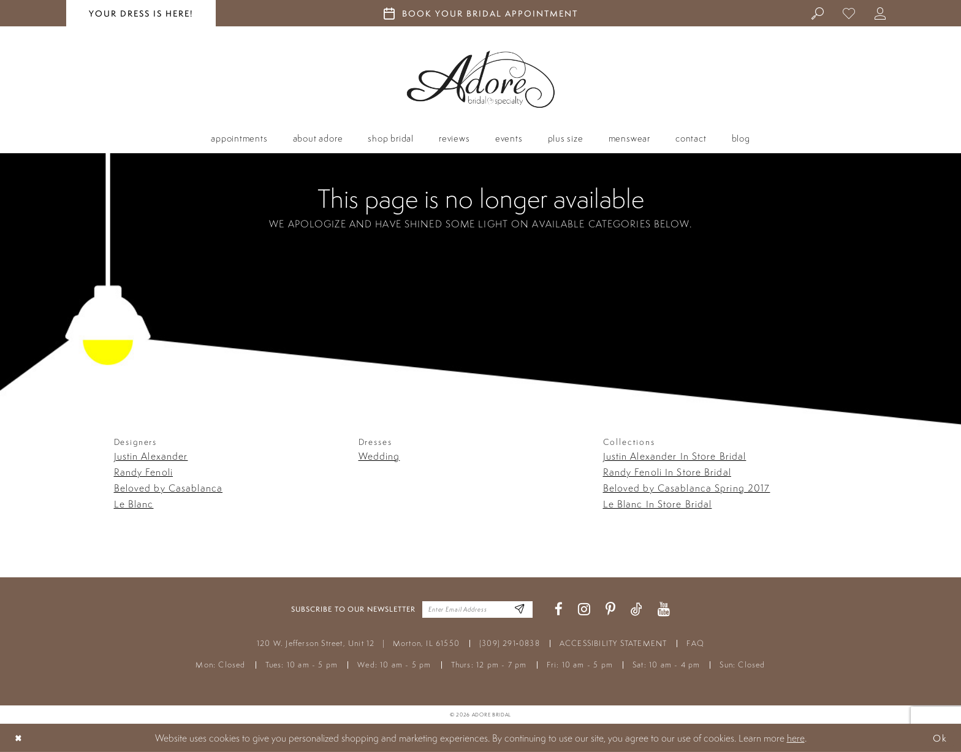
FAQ (695, 643)
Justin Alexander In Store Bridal (674, 456)
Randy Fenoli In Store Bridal (667, 472)
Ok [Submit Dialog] (940, 737)
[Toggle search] (818, 13)
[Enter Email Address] (518, 609)
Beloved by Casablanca (168, 488)
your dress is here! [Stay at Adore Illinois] (141, 13)
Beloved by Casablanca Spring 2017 (686, 488)
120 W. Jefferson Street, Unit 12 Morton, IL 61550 (358, 643)
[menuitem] (818, 13)
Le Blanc (134, 504)
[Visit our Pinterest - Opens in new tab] (610, 609)
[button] (880, 13)
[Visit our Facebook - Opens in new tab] (559, 609)
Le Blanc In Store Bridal (657, 504)
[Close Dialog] (19, 737)
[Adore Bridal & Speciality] (481, 79)
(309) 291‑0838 (509, 643)
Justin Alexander (151, 456)
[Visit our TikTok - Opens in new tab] (636, 609)
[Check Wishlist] (849, 13)
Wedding (379, 456)
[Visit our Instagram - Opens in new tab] (584, 609)
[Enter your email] (477, 609)
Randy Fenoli (143, 472)
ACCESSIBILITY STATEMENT (613, 643)
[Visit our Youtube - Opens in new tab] (664, 609)
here (796, 738)
